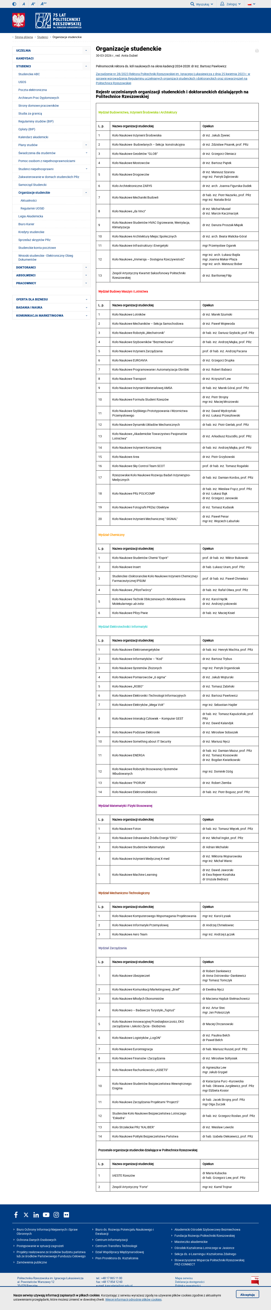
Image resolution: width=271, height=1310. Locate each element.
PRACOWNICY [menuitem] (26, 283)
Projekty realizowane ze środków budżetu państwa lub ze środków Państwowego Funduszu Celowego (51, 1254)
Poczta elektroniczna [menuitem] (32, 90)
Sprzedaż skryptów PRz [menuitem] (34, 240)
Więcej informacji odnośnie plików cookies (133, 1299)
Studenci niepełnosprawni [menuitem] (54, 168)
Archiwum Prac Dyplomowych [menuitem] (38, 98)
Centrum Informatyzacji (111, 1240)
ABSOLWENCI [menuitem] (25, 275)
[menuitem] (86, 50)
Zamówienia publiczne (32, 1262)
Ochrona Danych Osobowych (36, 1240)
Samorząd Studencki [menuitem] (32, 185)
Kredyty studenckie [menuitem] (31, 232)
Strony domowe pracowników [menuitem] (38, 105)
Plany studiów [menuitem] (28, 145)
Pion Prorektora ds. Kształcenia (116, 1258)
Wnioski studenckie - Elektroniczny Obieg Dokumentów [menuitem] (45, 257)
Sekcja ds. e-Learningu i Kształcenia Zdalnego (205, 1254)
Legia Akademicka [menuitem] (30, 216)
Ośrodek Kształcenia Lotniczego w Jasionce (204, 1248)
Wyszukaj (201, 4)
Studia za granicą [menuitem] (30, 113)
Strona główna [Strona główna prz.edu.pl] (24, 37)
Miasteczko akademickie (191, 1242)
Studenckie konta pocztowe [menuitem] (37, 248)
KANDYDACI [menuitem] (24, 58)
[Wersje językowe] (251, 4)
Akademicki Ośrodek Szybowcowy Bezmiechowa (207, 1229)
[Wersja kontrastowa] (14, 4)
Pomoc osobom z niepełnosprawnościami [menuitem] (46, 161)
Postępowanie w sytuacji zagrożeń (40, 1246)
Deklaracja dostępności (189, 1282)
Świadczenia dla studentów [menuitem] (54, 152)
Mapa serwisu (184, 1278)
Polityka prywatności (188, 1285)
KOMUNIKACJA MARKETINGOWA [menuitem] (53, 315)
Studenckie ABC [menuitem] (29, 74)
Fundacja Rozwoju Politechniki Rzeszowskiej (204, 1235)
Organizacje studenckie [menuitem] (34, 192)
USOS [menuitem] (22, 82)
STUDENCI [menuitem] (23, 66)
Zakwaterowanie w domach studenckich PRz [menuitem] (48, 177)
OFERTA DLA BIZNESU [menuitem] (53, 299)
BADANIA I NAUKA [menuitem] (53, 307)
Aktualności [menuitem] (29, 200)
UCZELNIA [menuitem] (23, 50)
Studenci (42, 37)
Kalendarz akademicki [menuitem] (33, 137)
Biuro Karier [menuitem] (26, 224)
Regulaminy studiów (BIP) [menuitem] (36, 121)
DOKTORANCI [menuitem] (26, 267)
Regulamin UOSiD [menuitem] (32, 208)
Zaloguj (230, 4)
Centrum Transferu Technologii (116, 1246)
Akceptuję (247, 1294)
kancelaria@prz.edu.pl (118, 1285)
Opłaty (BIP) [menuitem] (26, 129)
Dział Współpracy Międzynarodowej (119, 1252)
